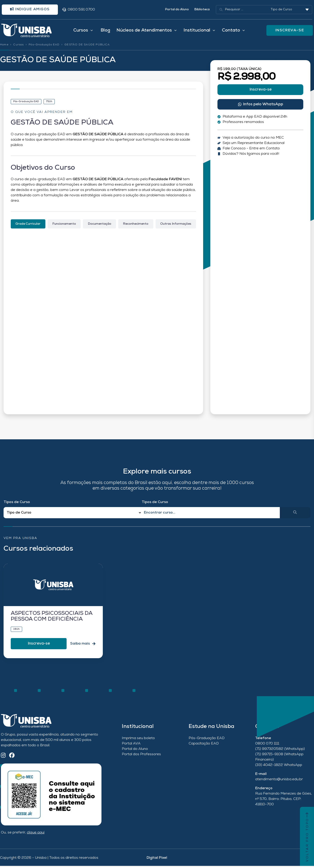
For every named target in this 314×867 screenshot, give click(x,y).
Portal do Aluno (177, 9)
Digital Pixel (157, 859)
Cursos (18, 45)
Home (4, 45)
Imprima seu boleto (138, 739)
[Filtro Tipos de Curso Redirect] (73, 514)
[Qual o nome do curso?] (211, 514)
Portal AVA (131, 744)
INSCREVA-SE (289, 31)
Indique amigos (31, 10)
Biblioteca (202, 9)
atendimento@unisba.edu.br (279, 780)
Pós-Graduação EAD (44, 45)
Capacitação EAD (204, 744)
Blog (105, 31)
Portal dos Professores (141, 755)
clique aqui (35, 833)
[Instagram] (3, 757)
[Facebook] (12, 757)
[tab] (28, 225)
